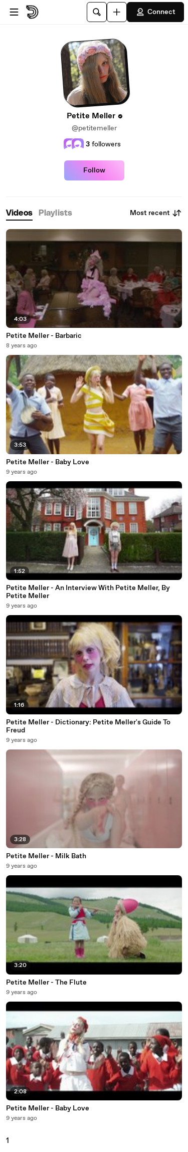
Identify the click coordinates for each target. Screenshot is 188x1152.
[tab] (19, 213)
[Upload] (117, 12)
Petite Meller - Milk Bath (46, 856)
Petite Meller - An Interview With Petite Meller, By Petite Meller (88, 592)
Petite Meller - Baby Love (47, 462)
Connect (155, 12)
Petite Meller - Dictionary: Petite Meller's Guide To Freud (88, 726)
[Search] (97, 12)
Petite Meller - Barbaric (44, 336)
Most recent (156, 213)
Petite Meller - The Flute (46, 983)
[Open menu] (14, 12)
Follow (94, 170)
